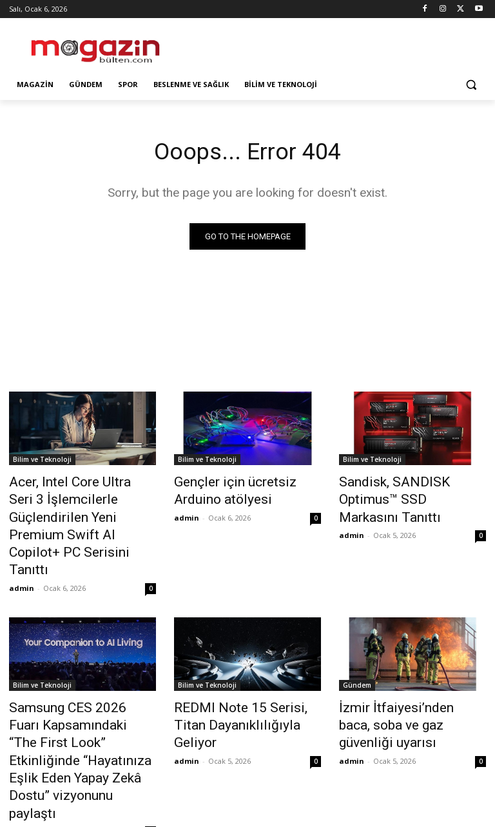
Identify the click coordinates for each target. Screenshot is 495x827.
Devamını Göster (248, 760)
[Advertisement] (335, 45)
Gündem (357, 638)
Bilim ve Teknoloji (42, 461)
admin (21, 541)
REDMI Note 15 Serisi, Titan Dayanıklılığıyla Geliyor (240, 667)
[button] (471, 85)
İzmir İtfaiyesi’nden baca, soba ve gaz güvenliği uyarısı (412, 667)
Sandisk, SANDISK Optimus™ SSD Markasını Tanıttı (407, 489)
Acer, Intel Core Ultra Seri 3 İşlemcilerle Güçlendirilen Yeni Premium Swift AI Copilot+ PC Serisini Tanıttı (81, 504)
